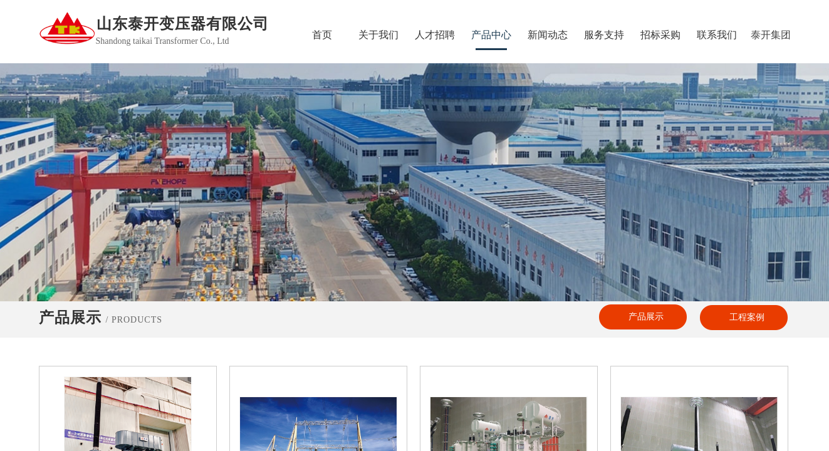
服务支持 (604, 34)
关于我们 (378, 34)
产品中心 (491, 34)
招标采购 (660, 34)
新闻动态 (548, 34)
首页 (322, 34)
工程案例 (746, 317)
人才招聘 (435, 34)
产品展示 (646, 316)
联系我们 (717, 34)
